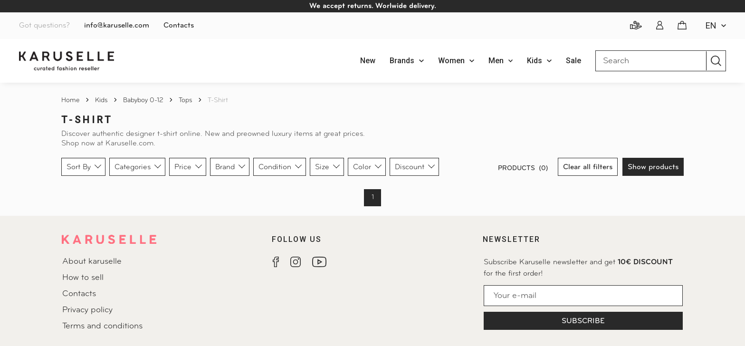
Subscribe (583, 321)
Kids (102, 100)
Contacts (178, 25)
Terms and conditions (102, 326)
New (367, 60)
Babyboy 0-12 (144, 100)
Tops (186, 100)
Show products (653, 167)
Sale (573, 60)
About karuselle (92, 261)
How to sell (83, 277)
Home (71, 100)
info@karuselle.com (116, 25)
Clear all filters (587, 167)
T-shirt (218, 100)
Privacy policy (87, 310)
